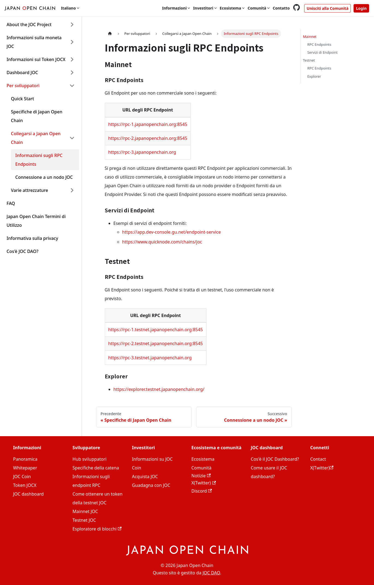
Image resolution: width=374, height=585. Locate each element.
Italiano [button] (68, 8)
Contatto (281, 8)
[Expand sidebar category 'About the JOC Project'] (72, 25)
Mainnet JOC (85, 511)
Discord (201, 491)
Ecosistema (202, 459)
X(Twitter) (203, 483)
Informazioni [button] (174, 8)
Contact (318, 459)
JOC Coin (22, 477)
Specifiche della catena (96, 468)
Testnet (309, 60)
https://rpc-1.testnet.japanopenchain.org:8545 (155, 330)
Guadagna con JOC (151, 485)
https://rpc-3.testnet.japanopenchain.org (150, 358)
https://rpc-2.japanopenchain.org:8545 (147, 138)
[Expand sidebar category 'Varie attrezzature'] (72, 190)
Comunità (201, 468)
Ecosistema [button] (230, 8)
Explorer (314, 76)
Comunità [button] (257, 8)
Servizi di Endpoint (322, 52)
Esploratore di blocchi (97, 529)
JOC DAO (211, 573)
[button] (40, 42)
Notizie (201, 476)
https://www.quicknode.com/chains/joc (162, 242)
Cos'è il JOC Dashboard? (275, 459)
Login (361, 8)
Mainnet (310, 36)
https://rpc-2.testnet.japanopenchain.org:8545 (155, 343)
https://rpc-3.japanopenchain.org (142, 152)
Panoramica (25, 459)
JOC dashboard (28, 494)
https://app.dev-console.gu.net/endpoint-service (171, 232)
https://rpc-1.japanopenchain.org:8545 (147, 124)
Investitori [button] (203, 8)
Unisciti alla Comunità (327, 8)
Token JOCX (24, 485)
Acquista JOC (145, 477)
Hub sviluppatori (90, 459)
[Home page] (110, 33)
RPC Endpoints (319, 44)
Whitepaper (25, 468)
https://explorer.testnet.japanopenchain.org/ (159, 389)
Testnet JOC (84, 520)
